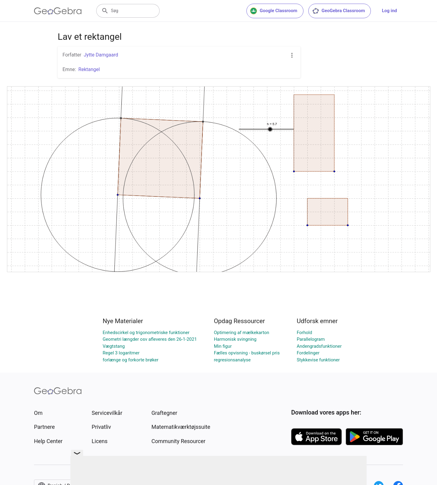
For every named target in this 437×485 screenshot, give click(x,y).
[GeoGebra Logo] (58, 11)
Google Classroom (273, 11)
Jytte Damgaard (101, 55)
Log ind (389, 10)
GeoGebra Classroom (338, 11)
